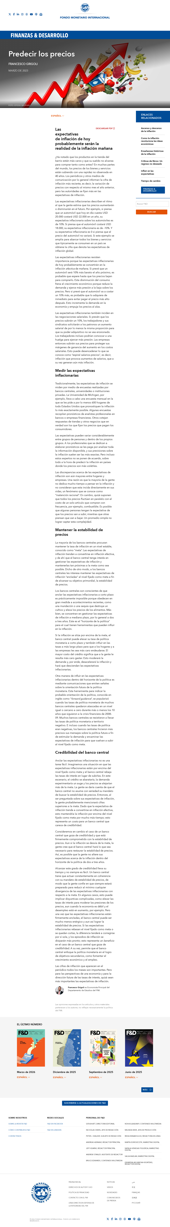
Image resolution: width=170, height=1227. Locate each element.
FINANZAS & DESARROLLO (149, 190)
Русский (136, 1202)
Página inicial (75, 1182)
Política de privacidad (79, 1192)
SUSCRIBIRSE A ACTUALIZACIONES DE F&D (85, 1103)
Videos (110, 1187)
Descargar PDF (105, 128)
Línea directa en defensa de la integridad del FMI (81, 1204)
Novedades (112, 1192)
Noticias (111, 1182)
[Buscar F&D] (152, 204)
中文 (133, 1187)
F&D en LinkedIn (54, 1130)
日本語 (134, 1197)
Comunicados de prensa (113, 1199)
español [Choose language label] (57, 116)
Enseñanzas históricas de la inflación (152, 152)
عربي (133, 1182)
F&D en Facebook (55, 1123)
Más (147, 1090)
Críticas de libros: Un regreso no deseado (151, 162)
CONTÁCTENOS (14, 1136)
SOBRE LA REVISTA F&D (17, 1123)
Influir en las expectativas (147, 172)
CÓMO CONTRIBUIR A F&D (19, 1130)
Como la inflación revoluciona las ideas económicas (152, 141)
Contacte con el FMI (78, 1197)
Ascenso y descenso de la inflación (151, 129)
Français (136, 1192)
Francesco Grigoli (23, 64)
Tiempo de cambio (151, 181)
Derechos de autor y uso (80, 1187)
